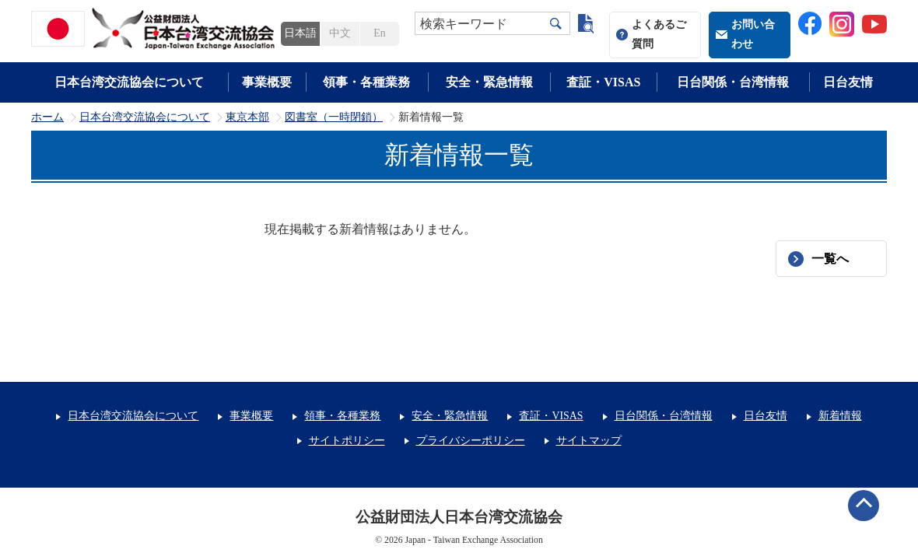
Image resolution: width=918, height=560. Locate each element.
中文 (340, 33)
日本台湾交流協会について (129, 82)
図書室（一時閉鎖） (334, 117)
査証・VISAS (603, 82)
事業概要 (267, 82)
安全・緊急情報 (489, 82)
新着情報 (840, 416)
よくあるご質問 (659, 34)
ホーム (47, 117)
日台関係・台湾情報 (733, 82)
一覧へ (830, 258)
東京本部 (247, 117)
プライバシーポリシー (470, 440)
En (379, 33)
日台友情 (848, 82)
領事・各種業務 (366, 82)
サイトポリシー (347, 440)
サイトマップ (589, 440)
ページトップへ (863, 505)
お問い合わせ (753, 34)
